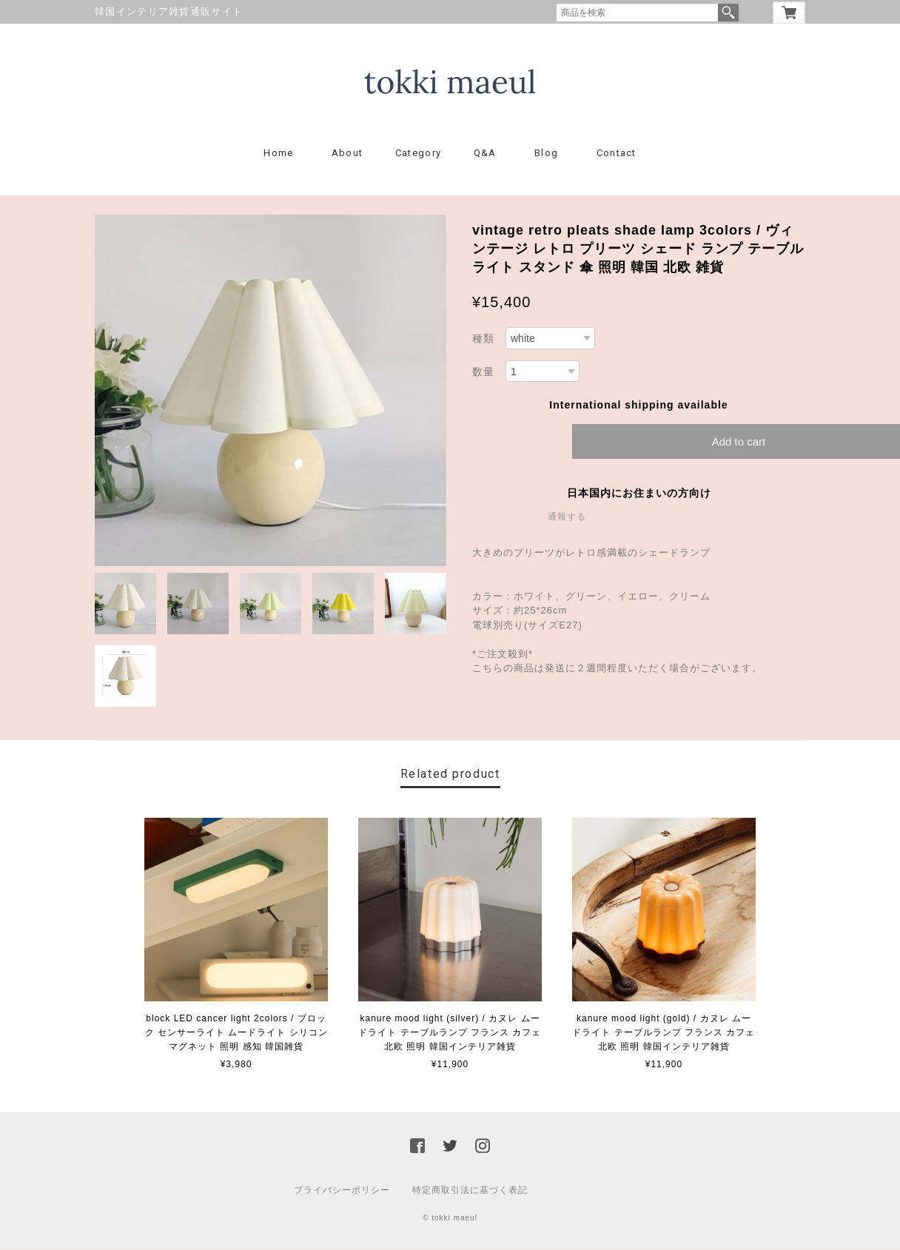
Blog (546, 153)
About (347, 153)
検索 (728, 12)
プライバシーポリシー (342, 1191)
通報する (567, 517)
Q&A (485, 153)
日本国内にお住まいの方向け (639, 494)
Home (278, 153)
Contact (617, 153)
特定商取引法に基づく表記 (470, 1191)
